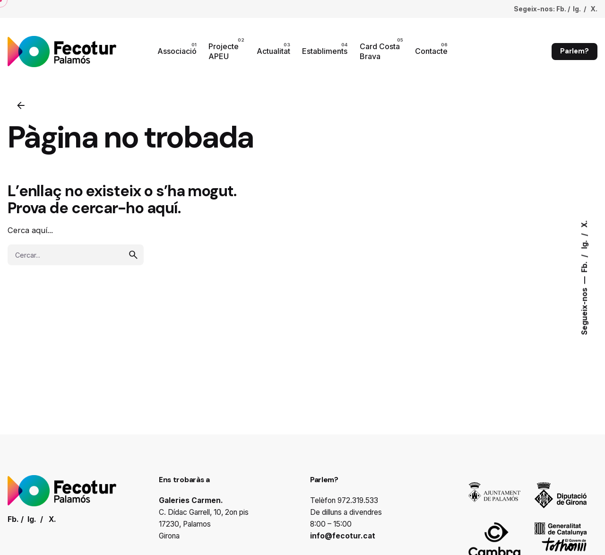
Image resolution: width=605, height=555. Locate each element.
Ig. (584, 243)
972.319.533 (357, 500)
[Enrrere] (21, 105)
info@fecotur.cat (342, 535)
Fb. (584, 266)
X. (584, 224)
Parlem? (574, 51)
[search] (133, 254)
